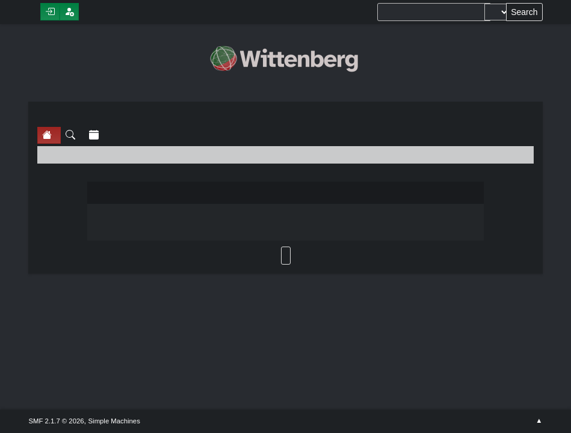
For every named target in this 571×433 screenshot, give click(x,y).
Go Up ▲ (539, 421)
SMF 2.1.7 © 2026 (56, 421)
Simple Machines (114, 421)
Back (286, 256)
